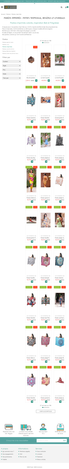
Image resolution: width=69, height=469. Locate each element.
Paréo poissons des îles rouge (45, 398)
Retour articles (41, 459)
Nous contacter (41, 451)
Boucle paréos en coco (31, 78)
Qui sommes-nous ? (8, 451)
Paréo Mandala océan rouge (31, 318)
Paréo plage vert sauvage (60, 238)
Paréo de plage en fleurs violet (31, 158)
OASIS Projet (30, 467)
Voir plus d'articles (46, 411)
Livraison (39, 454)
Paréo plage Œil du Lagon (60, 358)
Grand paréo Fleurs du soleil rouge (31, 238)
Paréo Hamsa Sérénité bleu (60, 278)
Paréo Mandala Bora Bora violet (31, 398)
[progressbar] (45, 42)
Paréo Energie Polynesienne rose (45, 278)
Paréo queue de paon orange (45, 198)
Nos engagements (7, 454)
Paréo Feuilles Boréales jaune (45, 238)
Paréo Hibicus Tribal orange (31, 358)
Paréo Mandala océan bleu (45, 118)
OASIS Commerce (38, 467)
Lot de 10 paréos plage (60, 78)
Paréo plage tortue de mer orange (60, 198)
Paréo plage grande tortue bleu (45, 158)
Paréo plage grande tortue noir (60, 158)
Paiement (40, 456)
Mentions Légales (24, 451)
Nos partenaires (7, 456)
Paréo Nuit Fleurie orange (45, 318)
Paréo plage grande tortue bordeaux (60, 398)
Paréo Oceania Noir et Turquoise (31, 118)
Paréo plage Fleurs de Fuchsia (45, 358)
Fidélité (4, 459)
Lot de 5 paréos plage (45, 78)
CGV (20, 454)
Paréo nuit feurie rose (60, 318)
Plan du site (22, 456)
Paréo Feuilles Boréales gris (31, 278)
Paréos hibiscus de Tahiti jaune (31, 198)
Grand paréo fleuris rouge (60, 118)
